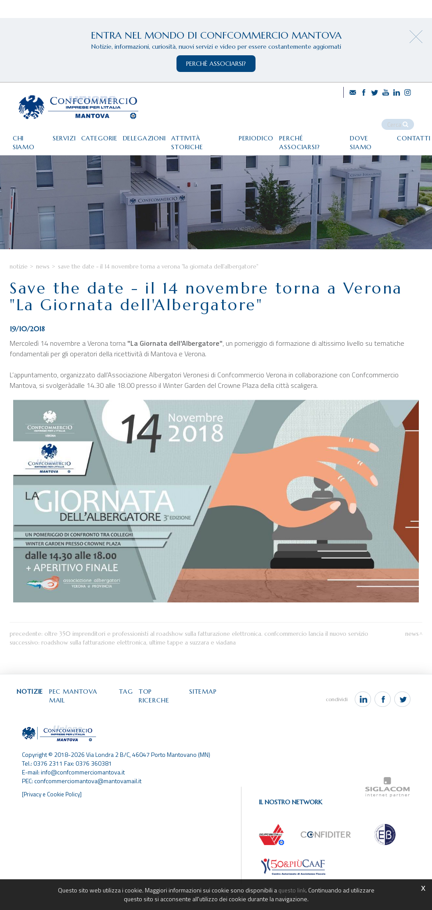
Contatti (21, 150)
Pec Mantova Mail (90, 726)
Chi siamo (22, 132)
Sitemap (224, 726)
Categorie (98, 132)
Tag (139, 726)
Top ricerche (178, 726)
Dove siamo (390, 132)
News (43, 297)
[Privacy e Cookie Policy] (54, 820)
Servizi (60, 132)
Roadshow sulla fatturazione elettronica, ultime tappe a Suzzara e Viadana (138, 676)
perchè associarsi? (216, 64)
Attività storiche (209, 132)
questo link (291, 890)
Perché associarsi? (327, 132)
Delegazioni (147, 132)
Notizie (19, 297)
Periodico (267, 132)
